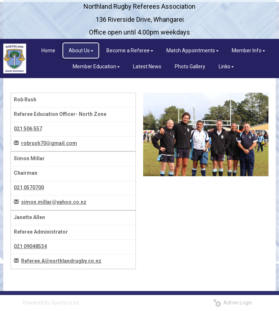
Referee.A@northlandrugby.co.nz (61, 261)
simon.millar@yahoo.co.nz (53, 202)
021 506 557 (28, 129)
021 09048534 (30, 246)
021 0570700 (29, 187)
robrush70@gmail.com (49, 143)
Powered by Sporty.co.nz (51, 303)
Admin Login (232, 303)
